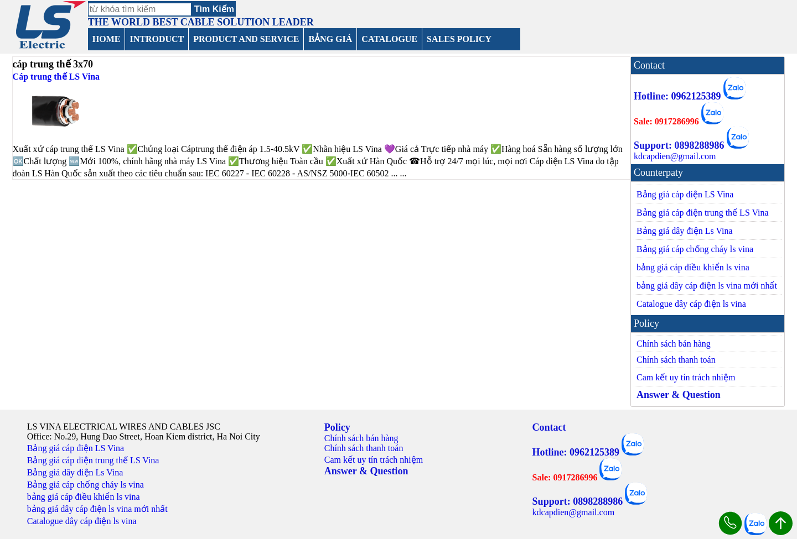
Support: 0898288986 (679, 145)
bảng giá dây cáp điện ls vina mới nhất (706, 285)
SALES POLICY (459, 39)
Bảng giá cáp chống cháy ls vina (694, 249)
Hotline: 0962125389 (677, 96)
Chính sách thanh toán (676, 359)
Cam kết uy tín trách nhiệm (685, 377)
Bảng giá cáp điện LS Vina (684, 194)
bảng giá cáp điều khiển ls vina (692, 267)
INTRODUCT (157, 39)
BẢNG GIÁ (330, 39)
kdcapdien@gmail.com (675, 156)
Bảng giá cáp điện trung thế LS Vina (702, 212)
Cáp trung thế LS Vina (56, 76)
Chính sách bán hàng (673, 343)
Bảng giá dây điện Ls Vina (684, 231)
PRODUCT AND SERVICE (246, 39)
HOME (106, 39)
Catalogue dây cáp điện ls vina (691, 303)
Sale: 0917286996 (666, 121)
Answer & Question (678, 394)
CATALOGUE (389, 39)
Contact (549, 427)
